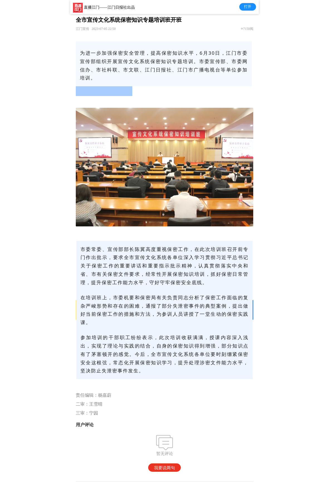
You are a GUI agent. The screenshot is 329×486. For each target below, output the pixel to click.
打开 (247, 6)
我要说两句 (164, 467)
